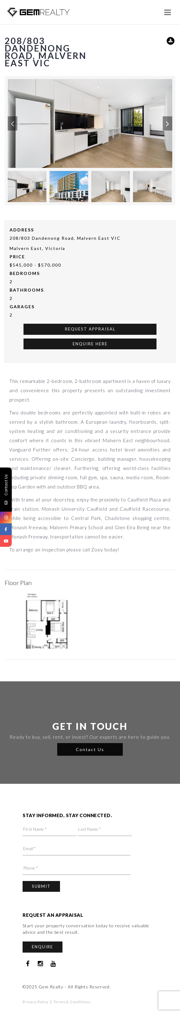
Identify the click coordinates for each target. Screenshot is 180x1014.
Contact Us (90, 749)
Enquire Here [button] (90, 343)
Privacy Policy (36, 1001)
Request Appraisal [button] (90, 328)
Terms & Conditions (72, 1001)
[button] (12, 123)
